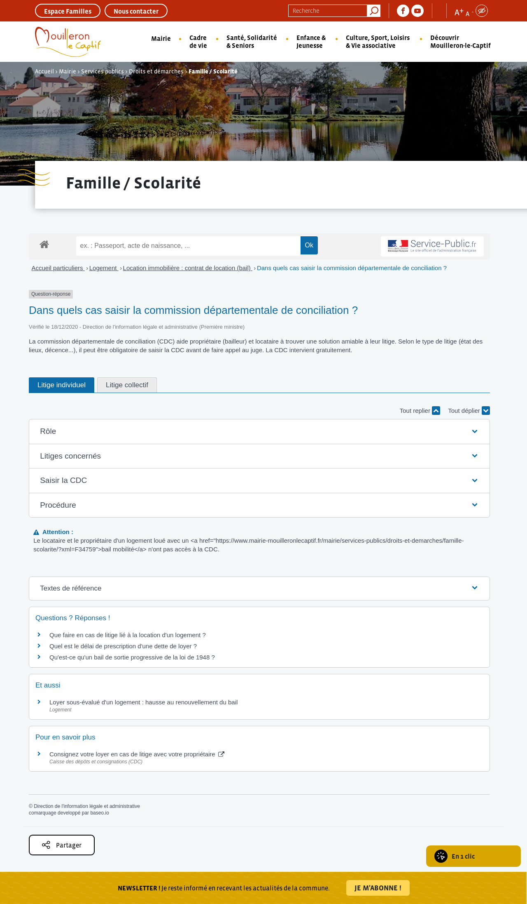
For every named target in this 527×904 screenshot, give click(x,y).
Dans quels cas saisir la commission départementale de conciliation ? (352, 267)
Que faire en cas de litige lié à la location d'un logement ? (127, 634)
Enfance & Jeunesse (311, 41)
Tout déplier (469, 410)
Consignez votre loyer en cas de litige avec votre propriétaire (136, 754)
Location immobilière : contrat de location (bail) (187, 267)
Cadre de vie (198, 41)
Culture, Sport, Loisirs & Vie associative (378, 41)
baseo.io (99, 813)
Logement (104, 267)
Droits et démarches (156, 71)
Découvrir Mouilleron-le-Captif (460, 41)
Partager (62, 845)
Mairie (161, 38)
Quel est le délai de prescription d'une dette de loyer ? (123, 646)
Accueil (44, 71)
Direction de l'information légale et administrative (87, 806)
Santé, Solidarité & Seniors (251, 41)
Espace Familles (67, 11)
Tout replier (420, 410)
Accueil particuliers (58, 267)
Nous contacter (136, 11)
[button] (259, 431)
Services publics (102, 71)
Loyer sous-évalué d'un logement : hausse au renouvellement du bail (143, 702)
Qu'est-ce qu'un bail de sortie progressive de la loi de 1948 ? (132, 657)
